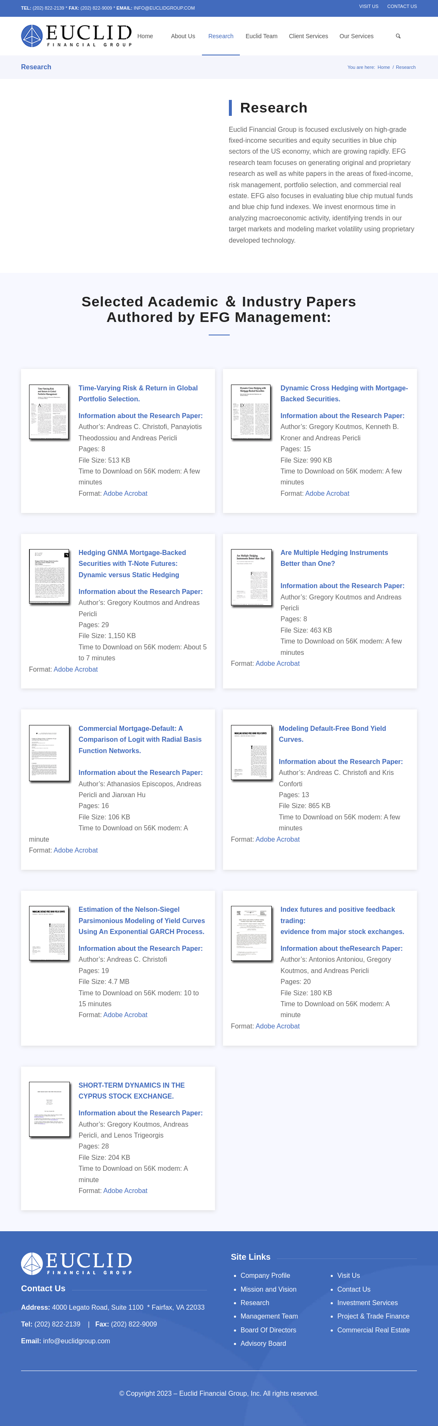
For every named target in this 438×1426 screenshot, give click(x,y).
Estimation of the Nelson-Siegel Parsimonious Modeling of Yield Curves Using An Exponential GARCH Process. (142, 920)
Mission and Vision (269, 1289)
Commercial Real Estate (373, 1330)
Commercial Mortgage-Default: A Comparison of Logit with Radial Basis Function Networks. (140, 739)
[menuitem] (369, 6)
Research (36, 67)
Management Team (269, 1316)
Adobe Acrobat (126, 493)
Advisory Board (264, 1343)
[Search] (398, 36)
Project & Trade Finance (373, 1316)
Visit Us (369, 6)
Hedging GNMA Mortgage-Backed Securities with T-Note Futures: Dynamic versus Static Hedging (132, 563)
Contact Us (402, 6)
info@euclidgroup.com (76, 1341)
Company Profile (265, 1275)
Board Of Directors (268, 1330)
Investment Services (367, 1302)
